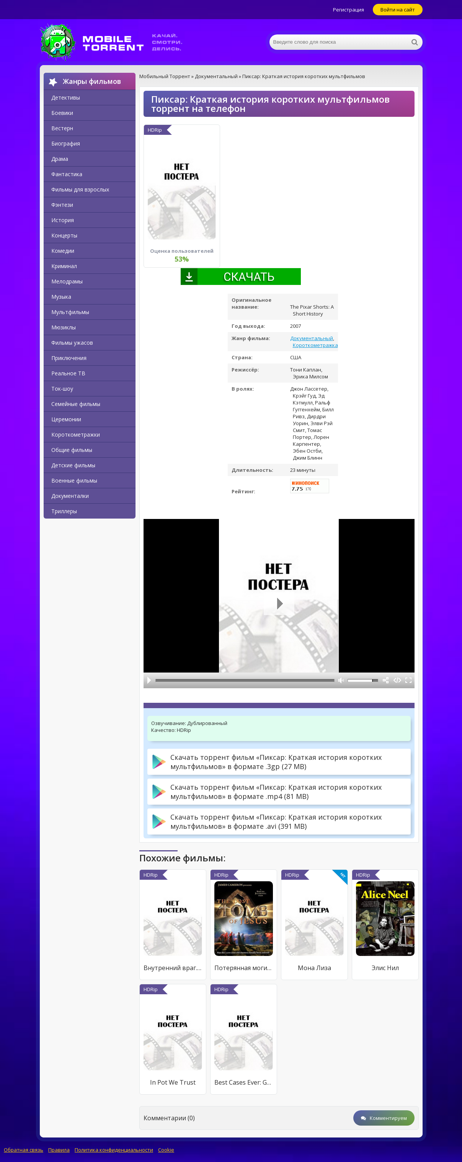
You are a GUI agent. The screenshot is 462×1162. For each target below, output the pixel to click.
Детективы (65, 97)
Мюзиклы (63, 327)
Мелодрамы (67, 281)
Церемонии (66, 419)
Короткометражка (315, 345)
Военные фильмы (74, 480)
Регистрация (348, 9)
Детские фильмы (73, 465)
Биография (65, 143)
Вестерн (62, 128)
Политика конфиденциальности (114, 1149)
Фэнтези (62, 204)
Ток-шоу (62, 388)
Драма (59, 158)
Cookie (166, 1149)
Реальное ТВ (68, 373)
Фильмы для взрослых (80, 189)
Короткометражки (75, 434)
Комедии (62, 250)
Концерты (64, 235)
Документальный (311, 338)
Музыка (61, 296)
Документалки (70, 495)
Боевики (62, 112)
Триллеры (64, 511)
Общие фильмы (71, 449)
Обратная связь (23, 1149)
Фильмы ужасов (72, 342)
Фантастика (66, 174)
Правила (59, 1149)
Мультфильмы (70, 312)
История (62, 220)
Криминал (64, 266)
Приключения (69, 358)
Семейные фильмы (75, 404)
